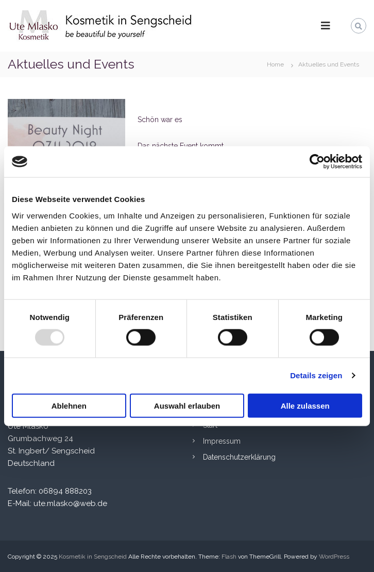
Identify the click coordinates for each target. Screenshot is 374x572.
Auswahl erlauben (187, 405)
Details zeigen (316, 375)
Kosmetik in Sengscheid (93, 556)
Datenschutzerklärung (239, 457)
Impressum (222, 441)
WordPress (334, 556)
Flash (229, 556)
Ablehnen (69, 405)
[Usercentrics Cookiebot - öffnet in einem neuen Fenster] (317, 162)
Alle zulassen (305, 405)
